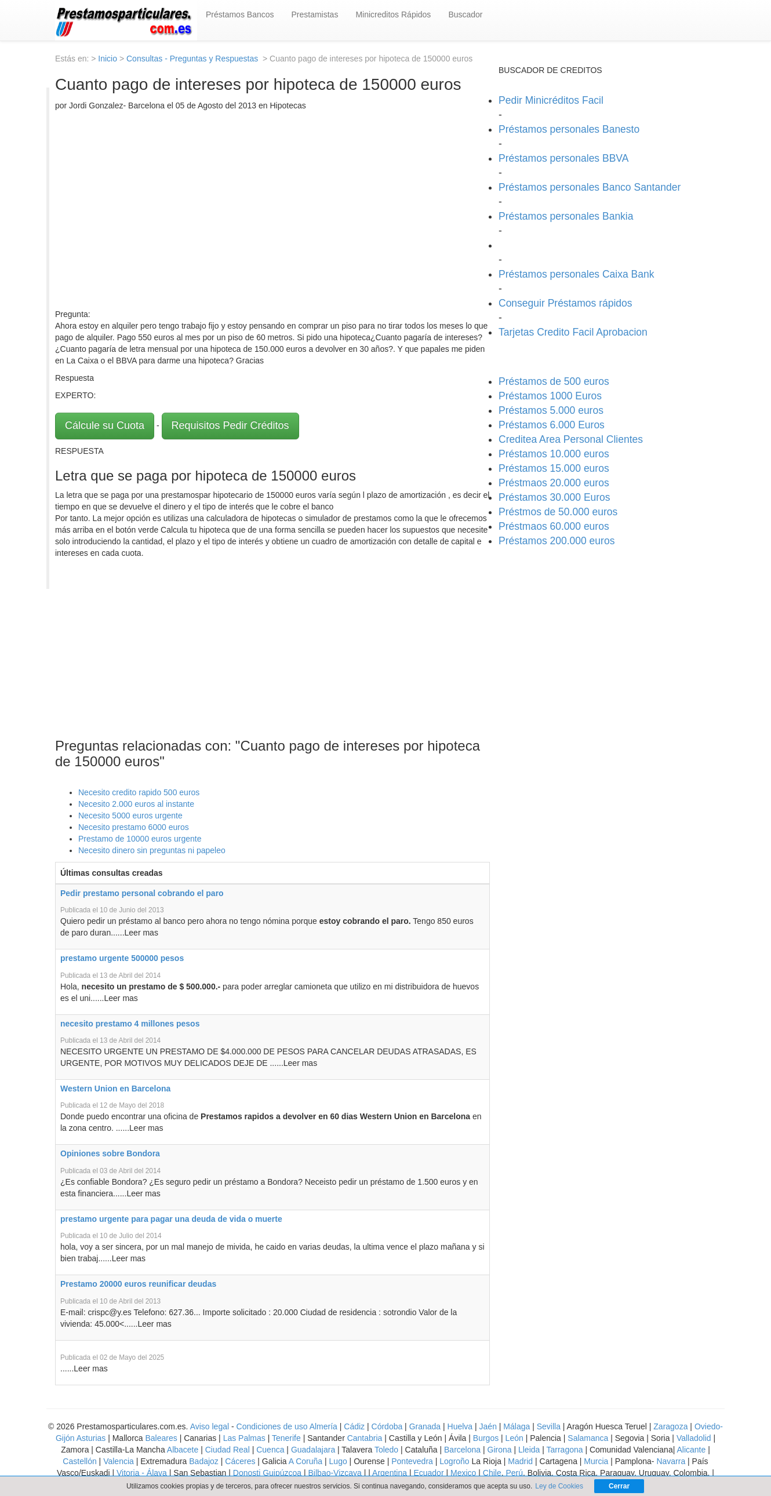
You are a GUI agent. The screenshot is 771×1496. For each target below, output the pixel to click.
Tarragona (565, 1449)
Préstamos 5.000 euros (551, 410)
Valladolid (694, 1438)
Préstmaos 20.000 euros (554, 483)
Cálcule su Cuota (104, 425)
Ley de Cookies (559, 1486)
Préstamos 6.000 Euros (552, 425)
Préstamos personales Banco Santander (590, 187)
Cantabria (365, 1438)
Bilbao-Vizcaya (335, 1472)
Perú (514, 1472)
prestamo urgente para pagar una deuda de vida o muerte (171, 1219)
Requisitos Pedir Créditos (230, 425)
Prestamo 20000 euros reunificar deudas (138, 1283)
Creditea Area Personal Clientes (571, 439)
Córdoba (387, 1426)
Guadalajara (313, 1449)
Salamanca (588, 1438)
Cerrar (619, 1486)
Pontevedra (412, 1461)
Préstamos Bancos (240, 14)
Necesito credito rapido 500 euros (138, 792)
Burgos (486, 1438)
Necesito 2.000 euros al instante (136, 804)
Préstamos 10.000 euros (554, 454)
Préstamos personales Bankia (566, 216)
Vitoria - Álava (142, 1472)
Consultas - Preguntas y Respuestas (193, 58)
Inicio (107, 58)
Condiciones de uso (272, 1426)
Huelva (460, 1426)
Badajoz (204, 1461)
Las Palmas (244, 1438)
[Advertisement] (272, 210)
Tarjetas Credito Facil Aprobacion (573, 332)
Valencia (118, 1461)
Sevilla (549, 1426)
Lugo (338, 1461)
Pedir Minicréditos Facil (551, 100)
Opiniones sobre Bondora (110, 1153)
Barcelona (462, 1449)
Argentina (389, 1472)
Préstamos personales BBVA (563, 158)
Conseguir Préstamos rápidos (565, 303)
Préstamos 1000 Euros (550, 396)
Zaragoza (670, 1426)
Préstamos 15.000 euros (554, 468)
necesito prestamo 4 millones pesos (129, 1023)
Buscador (465, 14)
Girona (500, 1449)
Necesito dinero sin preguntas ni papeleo (152, 850)
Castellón (79, 1461)
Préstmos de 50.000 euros (558, 512)
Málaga (516, 1426)
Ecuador (428, 1472)
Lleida (530, 1449)
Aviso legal (209, 1426)
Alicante (691, 1449)
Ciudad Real (227, 1449)
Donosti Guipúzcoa (267, 1472)
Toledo (386, 1449)
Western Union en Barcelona (115, 1088)
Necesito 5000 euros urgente (130, 815)
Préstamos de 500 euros (554, 381)
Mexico (463, 1472)
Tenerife (286, 1438)
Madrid (520, 1461)
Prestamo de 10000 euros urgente (139, 838)
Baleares (161, 1438)
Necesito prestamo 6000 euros (133, 827)
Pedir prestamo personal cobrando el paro (142, 893)
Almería (323, 1426)
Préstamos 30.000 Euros (554, 497)
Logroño (454, 1461)
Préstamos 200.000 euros (556, 541)
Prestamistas (315, 14)
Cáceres (241, 1461)
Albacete (182, 1449)
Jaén (488, 1426)
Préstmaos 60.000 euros (554, 526)
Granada (425, 1426)
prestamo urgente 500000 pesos (122, 958)
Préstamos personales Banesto (569, 129)
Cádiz (354, 1426)
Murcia (596, 1461)
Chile (492, 1472)
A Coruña (305, 1461)
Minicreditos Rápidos (393, 14)
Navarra (670, 1461)
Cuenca (270, 1449)
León (514, 1438)
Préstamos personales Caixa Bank (576, 274)
